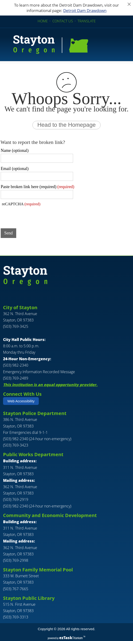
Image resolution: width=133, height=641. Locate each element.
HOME (43, 21)
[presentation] (36, 215)
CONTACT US (62, 21)
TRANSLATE (87, 21)
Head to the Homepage (66, 125)
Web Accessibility (21, 401)
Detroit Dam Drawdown (84, 10)
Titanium (71, 638)
